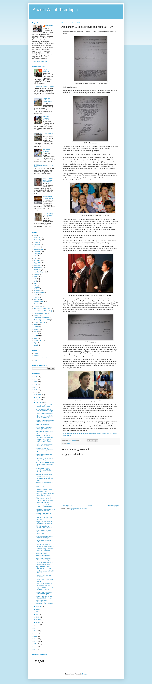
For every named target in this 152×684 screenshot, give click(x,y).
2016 (36, 636)
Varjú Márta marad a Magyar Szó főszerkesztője (44, 537)
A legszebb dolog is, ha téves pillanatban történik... (44, 501)
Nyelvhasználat (38, 301)
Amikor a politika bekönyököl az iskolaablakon (48, 180)
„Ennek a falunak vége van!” (48, 134)
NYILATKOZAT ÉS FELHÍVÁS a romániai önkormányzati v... (45, 464)
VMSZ (36, 336)
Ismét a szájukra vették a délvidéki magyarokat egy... (45, 409)
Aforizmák (37, 240)
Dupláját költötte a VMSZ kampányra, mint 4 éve (43, 567)
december (39, 395)
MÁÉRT (36, 288)
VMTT (36, 338)
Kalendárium (38, 267)
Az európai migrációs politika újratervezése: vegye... (44, 405)
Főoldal (90, 505)
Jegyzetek (37, 263)
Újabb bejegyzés (67, 505)
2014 (36, 641)
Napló (36, 295)
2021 (36, 390)
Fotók (35, 360)
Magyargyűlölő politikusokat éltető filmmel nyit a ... (44, 593)
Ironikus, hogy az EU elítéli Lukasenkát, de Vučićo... (44, 597)
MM (35, 279)
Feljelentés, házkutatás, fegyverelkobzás (48, 100)
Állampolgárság (38, 340)
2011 (36, 649)
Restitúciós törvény (39, 322)
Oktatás (36, 304)
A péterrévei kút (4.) (41, 553)
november (39, 397)
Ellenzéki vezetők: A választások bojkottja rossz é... (44, 449)
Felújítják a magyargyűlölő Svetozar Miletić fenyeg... (44, 440)
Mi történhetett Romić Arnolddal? (48, 197)
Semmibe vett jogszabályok (44, 474)
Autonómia (37, 244)
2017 (36, 633)
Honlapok (37, 254)
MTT (35, 285)
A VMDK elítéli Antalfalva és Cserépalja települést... (44, 584)
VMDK (36, 331)
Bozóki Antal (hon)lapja (55, 9)
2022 (36, 387)
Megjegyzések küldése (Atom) (78, 509)
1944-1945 (37, 237)
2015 (36, 639)
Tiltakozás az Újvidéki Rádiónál (45, 603)
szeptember (39, 402)
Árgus (36, 343)
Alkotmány (37, 242)
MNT (35, 281)
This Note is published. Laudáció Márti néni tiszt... (44, 526)
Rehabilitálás (38, 306)
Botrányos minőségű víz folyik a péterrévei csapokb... (45, 510)
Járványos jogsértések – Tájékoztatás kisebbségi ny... (45, 505)
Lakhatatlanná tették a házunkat (44, 86)
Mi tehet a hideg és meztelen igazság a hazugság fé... (44, 427)
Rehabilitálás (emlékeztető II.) (43, 311)
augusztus (39, 606)
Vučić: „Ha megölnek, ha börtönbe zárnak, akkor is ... (45, 545)
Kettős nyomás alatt (41, 487)
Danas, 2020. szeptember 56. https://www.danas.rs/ (45, 563)
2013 (36, 644)
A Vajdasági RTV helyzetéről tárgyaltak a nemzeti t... (44, 588)
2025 (36, 379)
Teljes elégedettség (41, 601)
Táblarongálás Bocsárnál (43, 498)
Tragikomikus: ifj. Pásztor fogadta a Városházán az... (44, 436)
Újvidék (36, 345)
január (38, 625)
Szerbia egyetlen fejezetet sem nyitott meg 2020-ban (45, 494)
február (38, 622)
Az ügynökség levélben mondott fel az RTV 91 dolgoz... (43, 470)
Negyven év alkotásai (40, 358)
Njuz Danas (37, 299)
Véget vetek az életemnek (47, 70)
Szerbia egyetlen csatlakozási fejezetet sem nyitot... (44, 444)
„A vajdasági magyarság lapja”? (45, 413)
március (38, 619)
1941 (35, 235)
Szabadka (37, 327)
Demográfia (37, 247)
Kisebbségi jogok (39, 272)
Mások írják (37, 290)
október (38, 400)
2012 (36, 646)
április (38, 617)
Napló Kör (37, 297)
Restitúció (37, 315)
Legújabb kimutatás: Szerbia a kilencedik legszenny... (45, 421)
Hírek (35, 258)
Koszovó (36, 274)
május (38, 614)
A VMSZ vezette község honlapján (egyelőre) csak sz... (44, 478)
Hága (35, 256)
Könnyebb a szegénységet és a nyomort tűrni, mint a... (45, 459)
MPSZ (36, 283)
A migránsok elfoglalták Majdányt (47, 118)
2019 (36, 628)
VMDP (36, 333)
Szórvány (37, 329)
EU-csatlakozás (38, 249)
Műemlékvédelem (39, 292)
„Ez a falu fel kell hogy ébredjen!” (48, 214)
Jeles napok (37, 265)
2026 (36, 376)
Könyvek (36, 355)
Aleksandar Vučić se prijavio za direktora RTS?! (45, 490)
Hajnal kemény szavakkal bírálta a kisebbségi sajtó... (44, 559)
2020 (36, 392)
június (38, 612)
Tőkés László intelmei (42, 424)
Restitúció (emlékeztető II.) (42, 320)
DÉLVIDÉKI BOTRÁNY (46, 150)
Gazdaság (37, 251)
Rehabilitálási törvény (40, 313)
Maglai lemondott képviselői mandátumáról (44, 514)
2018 (36, 631)
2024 (36, 382)
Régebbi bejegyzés (113, 505)
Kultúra (36, 276)
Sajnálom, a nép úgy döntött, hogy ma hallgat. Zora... (44, 416)
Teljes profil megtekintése (39, 61)
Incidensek (37, 260)
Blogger (84, 674)
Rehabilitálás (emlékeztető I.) (42, 308)
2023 (36, 384)
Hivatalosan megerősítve (43, 555)
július (37, 609)
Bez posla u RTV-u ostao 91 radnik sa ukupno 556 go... (44, 522)
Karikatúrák (37, 270)
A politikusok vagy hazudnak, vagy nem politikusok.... (44, 549)
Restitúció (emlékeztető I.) (42, 318)
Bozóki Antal (49, 25)
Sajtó (68, 443)
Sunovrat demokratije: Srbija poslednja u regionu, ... (44, 432)
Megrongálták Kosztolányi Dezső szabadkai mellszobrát (43, 532)
